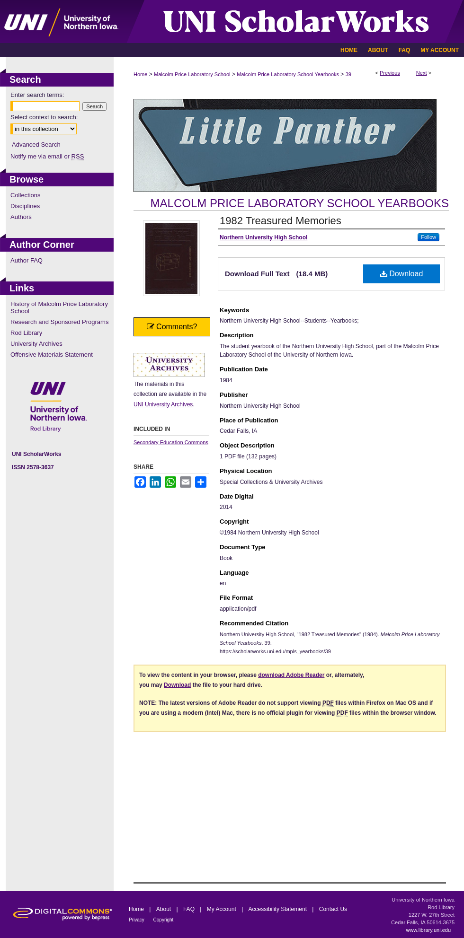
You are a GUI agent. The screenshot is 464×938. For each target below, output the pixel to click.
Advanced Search (36, 144)
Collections (25, 195)
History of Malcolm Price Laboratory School (59, 307)
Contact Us (333, 909)
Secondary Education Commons (171, 442)
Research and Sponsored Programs (59, 321)
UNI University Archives (163, 404)
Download (401, 274)
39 (348, 74)
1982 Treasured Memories (280, 221)
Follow (428, 237)
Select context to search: (44, 117)
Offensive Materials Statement (51, 354)
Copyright (163, 919)
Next (421, 73)
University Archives (36, 343)
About (164, 909)
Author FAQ (26, 260)
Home (140, 74)
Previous (390, 73)
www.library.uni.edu (428, 930)
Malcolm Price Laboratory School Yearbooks (288, 74)
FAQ (189, 909)
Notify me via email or (47, 156)
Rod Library (26, 332)
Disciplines (25, 206)
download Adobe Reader (291, 675)
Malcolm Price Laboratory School (192, 74)
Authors (21, 216)
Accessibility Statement (279, 909)
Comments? (172, 327)
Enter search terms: (37, 94)
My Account (222, 909)
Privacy (137, 919)
